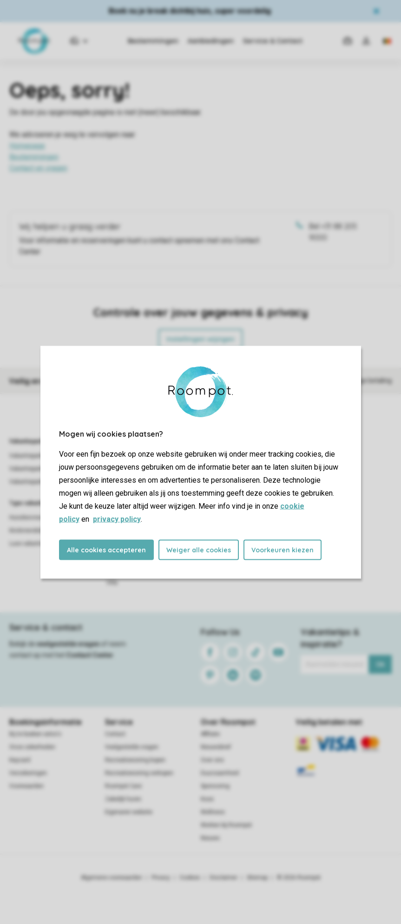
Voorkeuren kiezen (282, 549)
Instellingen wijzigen (200, 339)
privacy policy (117, 518)
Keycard (19, 760)
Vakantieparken (30, 441)
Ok (380, 664)
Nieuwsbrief (216, 747)
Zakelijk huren (123, 799)
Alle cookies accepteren (106, 549)
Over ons (212, 760)
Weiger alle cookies (198, 549)
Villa (112, 582)
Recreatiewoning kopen (135, 760)
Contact (115, 734)
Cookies (189, 877)
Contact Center (89, 655)
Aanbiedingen (211, 41)
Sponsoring (215, 786)
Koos (207, 799)
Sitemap (257, 877)
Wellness (213, 812)
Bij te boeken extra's (35, 734)
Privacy (160, 877)
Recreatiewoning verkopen (139, 773)
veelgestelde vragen (68, 644)
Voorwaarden (26, 786)
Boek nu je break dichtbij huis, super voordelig (190, 11)
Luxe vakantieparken (35, 543)
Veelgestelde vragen (131, 747)
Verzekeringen (28, 773)
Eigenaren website (128, 812)
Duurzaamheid (220, 773)
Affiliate (210, 734)
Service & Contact (272, 41)
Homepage (27, 145)
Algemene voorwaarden (111, 877)
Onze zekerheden (32, 747)
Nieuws (210, 838)
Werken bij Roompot (226, 825)
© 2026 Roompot (299, 877)
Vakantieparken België (38, 468)
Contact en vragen (38, 168)
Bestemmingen (153, 41)
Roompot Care (123, 786)
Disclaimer (223, 877)
